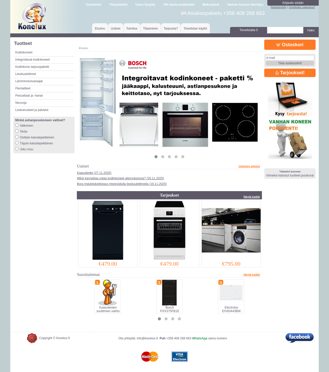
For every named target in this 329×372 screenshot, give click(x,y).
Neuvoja (20, 103)
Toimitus (132, 28)
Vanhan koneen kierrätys (245, 4)
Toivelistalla (249, 30)
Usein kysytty (145, 4)
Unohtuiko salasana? (302, 7)
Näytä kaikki (252, 196)
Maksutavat (211, 4)
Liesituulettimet (25, 74)
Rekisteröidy (279, 7)
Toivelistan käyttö (195, 28)
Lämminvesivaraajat (29, 81)
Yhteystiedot (118, 4)
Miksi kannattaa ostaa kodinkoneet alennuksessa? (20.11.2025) (120, 178)
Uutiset (115, 28)
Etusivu (100, 28)
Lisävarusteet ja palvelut (31, 110)
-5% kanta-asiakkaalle (179, 4)
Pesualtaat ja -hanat (29, 95)
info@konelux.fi (147, 338)
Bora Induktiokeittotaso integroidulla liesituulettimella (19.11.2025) (122, 184)
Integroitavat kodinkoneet (32, 59)
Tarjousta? (171, 28)
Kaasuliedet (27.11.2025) (94, 173)
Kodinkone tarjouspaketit (32, 67)
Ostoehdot (93, 4)
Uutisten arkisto (249, 166)
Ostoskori (289, 44)
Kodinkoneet (23, 52)
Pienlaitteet (22, 88)
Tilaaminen (150, 28)
